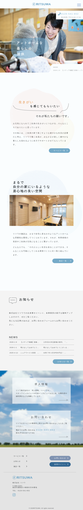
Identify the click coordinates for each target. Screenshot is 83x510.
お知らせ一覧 (63, 361)
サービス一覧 (59, 150)
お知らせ (17, 461)
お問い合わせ (60, 458)
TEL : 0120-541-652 (21, 490)
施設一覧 (63, 261)
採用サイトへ (60, 464)
